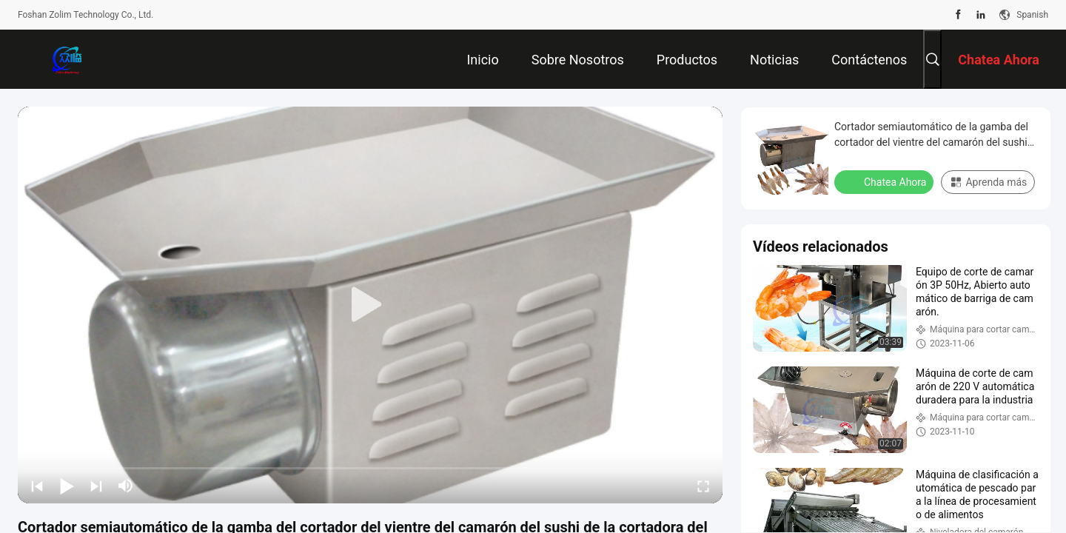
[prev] (37, 486)
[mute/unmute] (126, 486)
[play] (370, 305)
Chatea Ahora (885, 181)
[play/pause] (66, 486)
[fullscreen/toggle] (703, 486)
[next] (96, 486)
